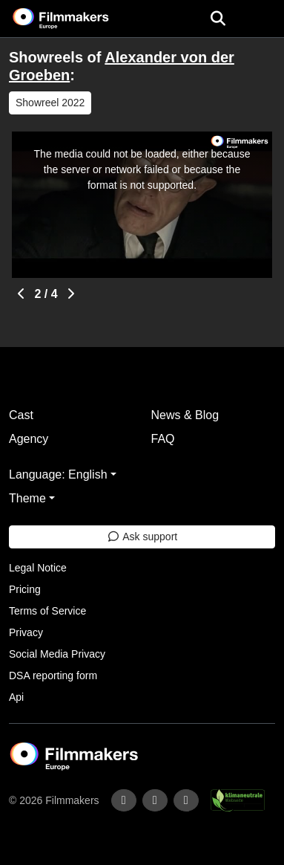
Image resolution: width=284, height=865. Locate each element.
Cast (21, 415)
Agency (28, 438)
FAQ (163, 438)
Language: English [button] (58, 474)
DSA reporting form (53, 675)
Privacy (26, 632)
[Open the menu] (218, 18)
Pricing (25, 589)
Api (16, 697)
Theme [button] (27, 498)
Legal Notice (38, 568)
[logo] (78, 18)
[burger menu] (261, 19)
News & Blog (185, 415)
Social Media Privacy (57, 654)
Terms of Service (47, 611)
